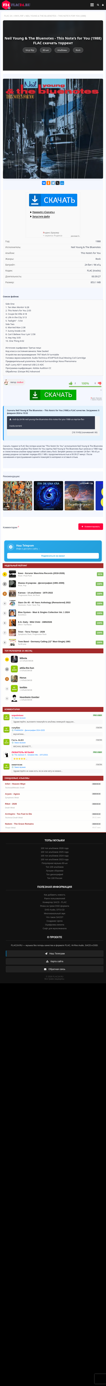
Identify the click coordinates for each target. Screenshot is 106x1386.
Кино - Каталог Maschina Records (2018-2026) (41, 573)
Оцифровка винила (54, 924)
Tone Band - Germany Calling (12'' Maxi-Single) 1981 (44, 641)
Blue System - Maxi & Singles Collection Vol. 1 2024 (44, 612)
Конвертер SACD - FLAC (55, 902)
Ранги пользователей (54, 898)
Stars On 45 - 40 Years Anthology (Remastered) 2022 (44, 602)
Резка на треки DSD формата (54, 906)
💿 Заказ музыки (19, 718)
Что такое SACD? (54, 917)
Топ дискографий (54, 874)
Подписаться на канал (53, 556)
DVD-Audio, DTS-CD (54, 909)
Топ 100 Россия (54, 878)
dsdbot (20, 382)
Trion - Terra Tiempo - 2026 (31, 632)
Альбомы (62, 50)
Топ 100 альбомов (54, 867)
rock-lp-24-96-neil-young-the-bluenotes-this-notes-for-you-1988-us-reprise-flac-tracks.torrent (47, 422)
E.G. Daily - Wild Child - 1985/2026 (35, 622)
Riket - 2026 (11, 804)
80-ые (46, 50)
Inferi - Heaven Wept (15, 784)
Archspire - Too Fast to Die (18, 814)
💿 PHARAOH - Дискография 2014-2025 (28, 730)
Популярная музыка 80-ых (54, 863)
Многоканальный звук (54, 913)
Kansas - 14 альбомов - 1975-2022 (35, 593)
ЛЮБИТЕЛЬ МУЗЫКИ (23, 752)
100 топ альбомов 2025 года (55, 852)
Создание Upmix (54, 921)
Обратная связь (54, 969)
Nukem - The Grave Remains (19, 824)
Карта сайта (54, 961)
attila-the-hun (27, 668)
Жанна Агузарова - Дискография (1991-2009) (41, 583)
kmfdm (23, 687)
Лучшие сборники (54, 870)
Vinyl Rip (18, 16)
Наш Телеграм (55, 953)
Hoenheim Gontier (29, 697)
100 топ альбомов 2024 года (55, 855)
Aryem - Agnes (12, 794)
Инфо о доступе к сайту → (28, 549)
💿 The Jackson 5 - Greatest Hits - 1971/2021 (30, 755)
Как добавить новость (54, 895)
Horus (23, 677)
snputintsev (17, 715)
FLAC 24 (18, 5)
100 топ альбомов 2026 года (55, 848)
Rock (78, 50)
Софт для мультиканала (55, 928)
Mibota (23, 658)
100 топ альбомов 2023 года (55, 859)
